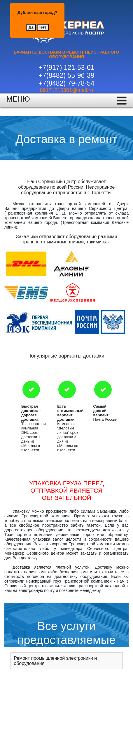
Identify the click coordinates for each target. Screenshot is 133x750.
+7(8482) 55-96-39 (66, 75)
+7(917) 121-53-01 (66, 67)
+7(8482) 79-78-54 (66, 83)
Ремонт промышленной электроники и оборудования (55, 661)
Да (31, 27)
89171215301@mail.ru (66, 90)
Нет (42, 27)
